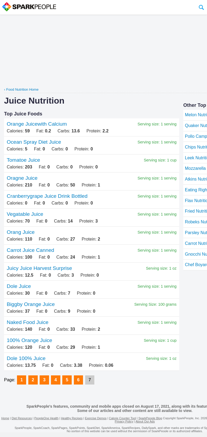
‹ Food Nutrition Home (21, 89)
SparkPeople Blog (150, 418)
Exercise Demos (95, 418)
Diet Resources (22, 418)
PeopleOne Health (46, 418)
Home (5, 418)
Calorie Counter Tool (122, 418)
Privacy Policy (124, 421)
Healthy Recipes (71, 418)
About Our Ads (145, 421)
